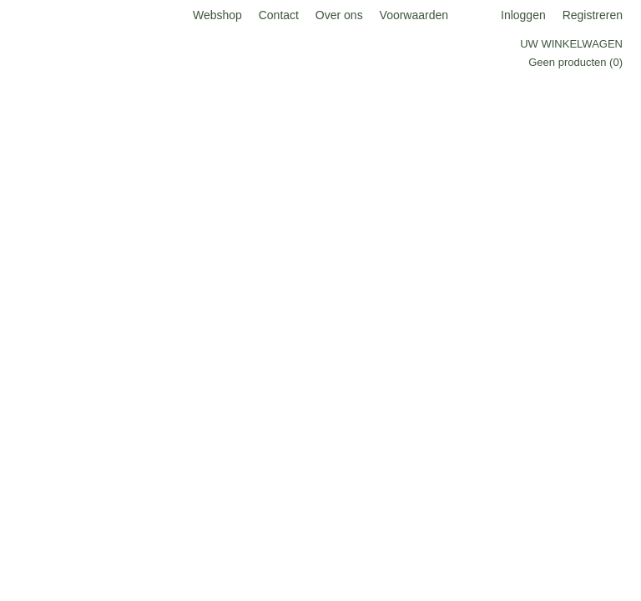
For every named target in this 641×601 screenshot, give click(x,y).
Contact (279, 15)
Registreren (593, 15)
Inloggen (523, 15)
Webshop (217, 15)
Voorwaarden (414, 15)
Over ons (339, 15)
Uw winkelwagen (571, 44)
